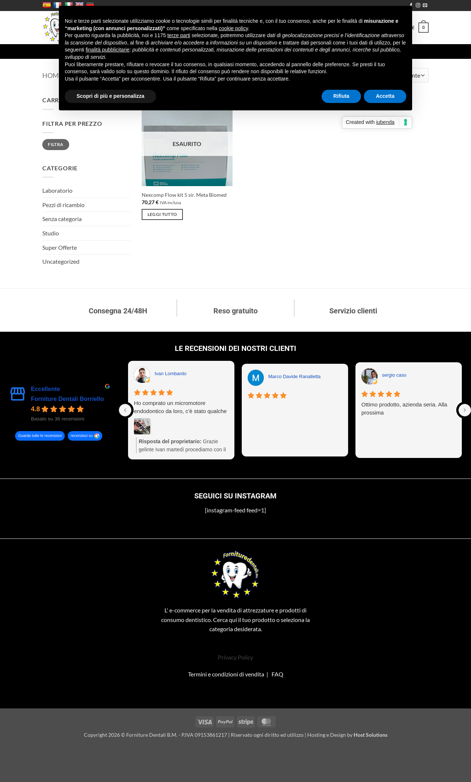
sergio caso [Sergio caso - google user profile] (394, 375)
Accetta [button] (385, 96)
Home (52, 75)
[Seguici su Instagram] (418, 5)
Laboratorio (57, 190)
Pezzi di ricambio (63, 204)
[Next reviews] (464, 410)
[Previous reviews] (125, 410)
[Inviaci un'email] (425, 5)
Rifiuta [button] (341, 96)
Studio (50, 233)
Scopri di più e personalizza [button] (110, 96)
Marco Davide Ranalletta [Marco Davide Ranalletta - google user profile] (294, 376)
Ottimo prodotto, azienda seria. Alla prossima (404, 408)
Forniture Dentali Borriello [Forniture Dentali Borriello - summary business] (67, 399)
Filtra (55, 144)
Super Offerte (59, 247)
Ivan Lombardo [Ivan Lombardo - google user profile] (171, 373)
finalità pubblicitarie (108, 50)
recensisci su (82, 436)
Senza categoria (62, 218)
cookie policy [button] (233, 28)
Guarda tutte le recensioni (40, 436)
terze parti (178, 35)
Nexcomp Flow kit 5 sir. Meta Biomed (184, 195)
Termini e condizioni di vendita (226, 674)
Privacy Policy (235, 657)
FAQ (277, 674)
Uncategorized (60, 261)
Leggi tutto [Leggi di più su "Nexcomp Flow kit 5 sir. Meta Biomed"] (162, 214)
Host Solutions (370, 735)
